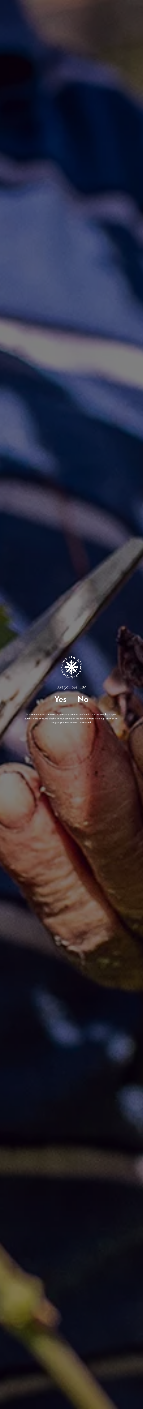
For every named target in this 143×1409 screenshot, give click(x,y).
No (83, 699)
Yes (60, 699)
